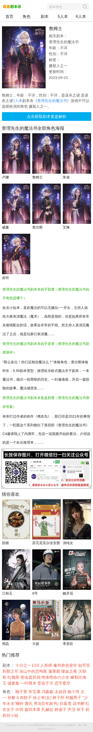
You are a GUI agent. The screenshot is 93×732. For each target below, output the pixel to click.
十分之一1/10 (27, 665)
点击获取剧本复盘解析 (46, 116)
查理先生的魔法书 (52, 101)
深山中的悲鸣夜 (33, 671)
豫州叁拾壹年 (65, 665)
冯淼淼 (47, 692)
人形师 (46, 665)
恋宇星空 (63, 683)
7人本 (17, 101)
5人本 (63, 16)
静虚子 (61, 709)
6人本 (81, 16)
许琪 (19, 709)
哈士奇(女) (43, 698)
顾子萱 (21, 692)
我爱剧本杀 (39, 725)
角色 (27, 16)
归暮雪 (66, 703)
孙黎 (11, 698)
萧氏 (29, 703)
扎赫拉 (47, 709)
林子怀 (59, 698)
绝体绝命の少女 (55, 677)
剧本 (45, 16)
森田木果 (33, 709)
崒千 (81, 709)
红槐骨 (13, 677)
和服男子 (73, 698)
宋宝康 (35, 692)
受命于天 (45, 683)
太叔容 (61, 692)
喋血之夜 (69, 671)
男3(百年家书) (47, 703)
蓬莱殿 (54, 671)
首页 (9, 16)
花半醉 (79, 703)
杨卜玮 (73, 692)
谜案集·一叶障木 (22, 683)
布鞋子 (26, 698)
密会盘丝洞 (31, 677)
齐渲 (71, 709)
